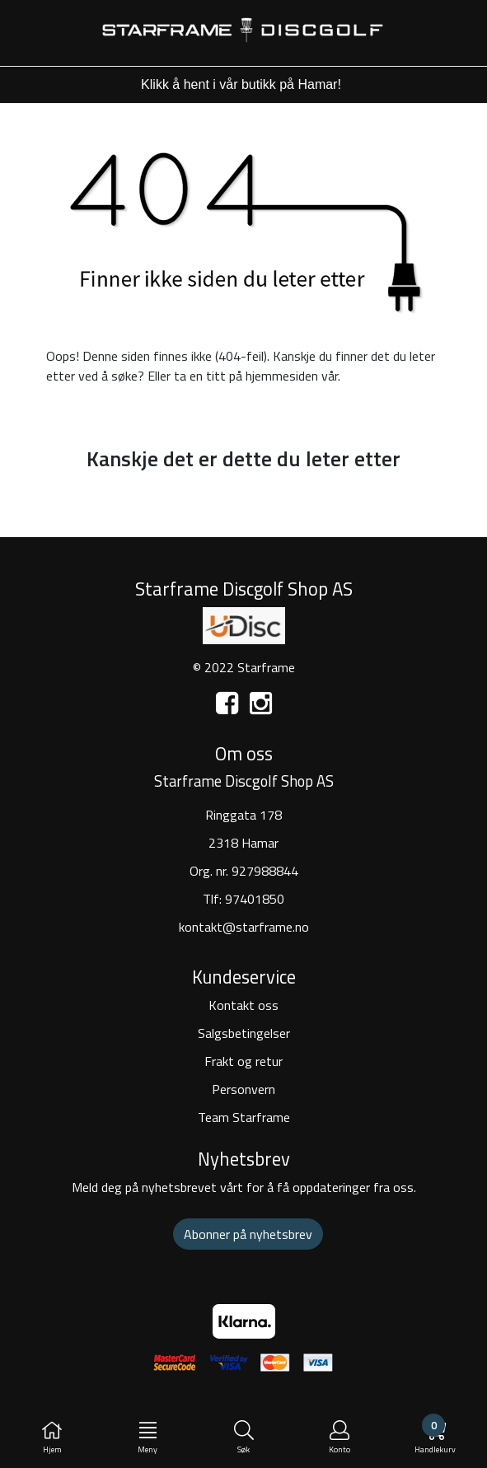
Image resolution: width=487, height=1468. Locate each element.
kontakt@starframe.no (244, 927)
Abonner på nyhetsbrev (248, 1234)
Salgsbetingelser (244, 1033)
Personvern (243, 1089)
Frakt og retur (243, 1061)
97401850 (254, 899)
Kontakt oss (243, 1005)
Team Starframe (244, 1117)
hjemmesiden (282, 376)
